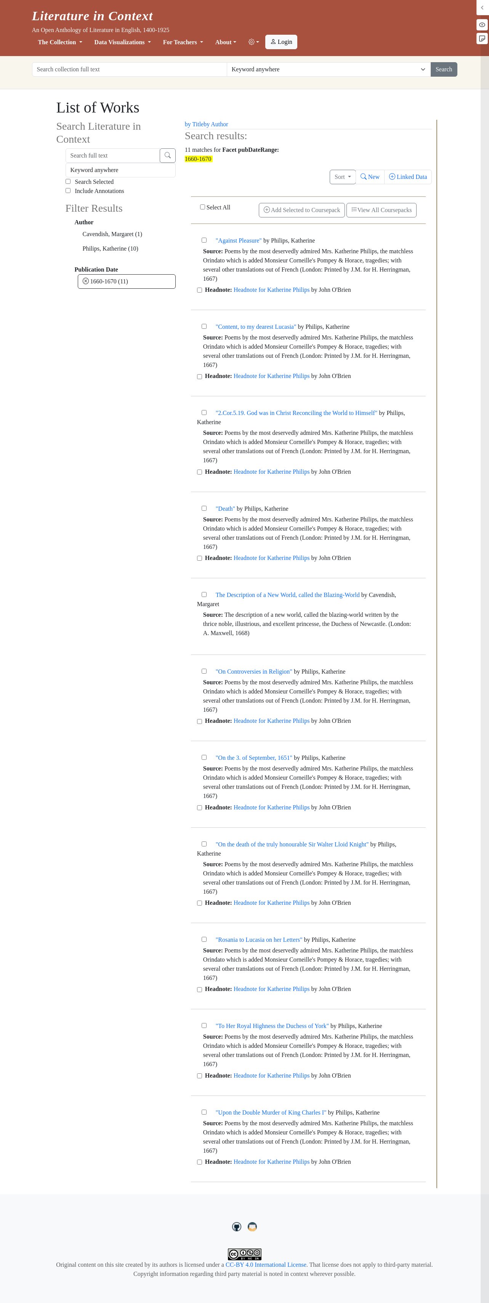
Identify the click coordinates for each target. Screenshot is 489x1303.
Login (281, 42)
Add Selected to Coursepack (302, 210)
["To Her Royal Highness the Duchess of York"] (204, 1025)
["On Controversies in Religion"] (204, 671)
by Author (216, 124)
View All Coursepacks (381, 210)
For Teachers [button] (181, 42)
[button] (253, 42)
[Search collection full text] (129, 69)
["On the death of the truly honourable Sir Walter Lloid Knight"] (204, 843)
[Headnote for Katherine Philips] (199, 290)
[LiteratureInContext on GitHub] (238, 1225)
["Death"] (204, 508)
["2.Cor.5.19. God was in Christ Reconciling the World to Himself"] (204, 412)
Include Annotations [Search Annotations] (95, 191)
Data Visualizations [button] (120, 42)
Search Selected (90, 182)
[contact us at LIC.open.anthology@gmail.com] (252, 1225)
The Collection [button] (58, 42)
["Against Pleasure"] (204, 240)
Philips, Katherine (110, 248)
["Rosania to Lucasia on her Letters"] (204, 939)
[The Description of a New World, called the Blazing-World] (204, 594)
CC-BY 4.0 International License (266, 1264)
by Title (194, 124)
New (370, 177)
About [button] (223, 42)
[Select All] (202, 206)
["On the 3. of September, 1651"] (204, 757)
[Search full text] (113, 155)
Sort (340, 177)
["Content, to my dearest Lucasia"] (204, 326)
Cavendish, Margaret (113, 234)
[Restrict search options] (329, 69)
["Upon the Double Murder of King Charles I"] (204, 1112)
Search (444, 69)
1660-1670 (105, 281)
